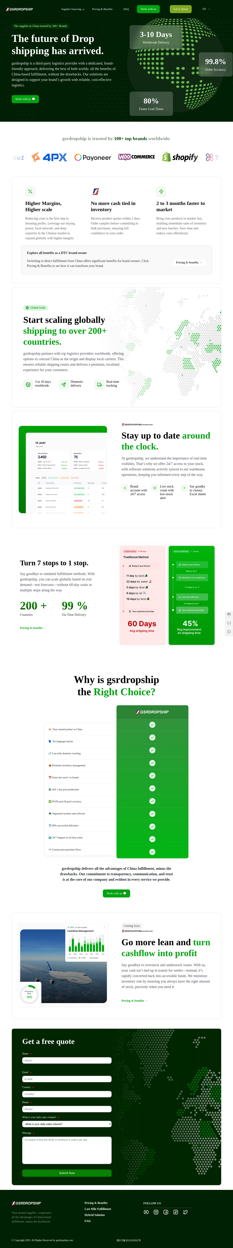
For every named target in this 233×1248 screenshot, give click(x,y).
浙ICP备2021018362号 (128, 1240)
